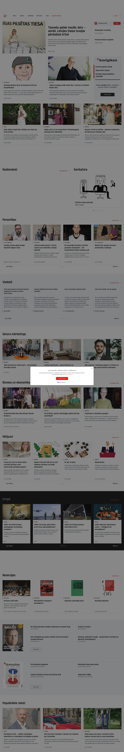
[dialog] (62, 376)
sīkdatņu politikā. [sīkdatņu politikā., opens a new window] (68, 374)
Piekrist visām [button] (62, 378)
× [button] (91, 368)
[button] (62, 382)
